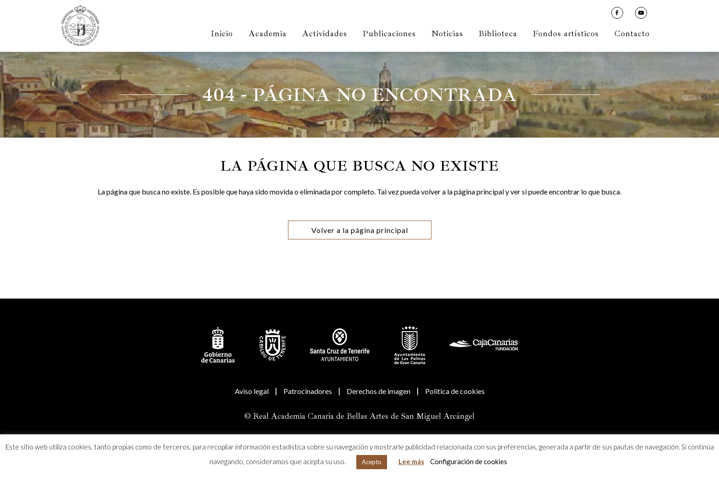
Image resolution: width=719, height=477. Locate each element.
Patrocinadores (307, 391)
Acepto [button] (372, 462)
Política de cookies (455, 391)
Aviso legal (252, 391)
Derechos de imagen (378, 391)
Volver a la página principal (359, 230)
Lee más (411, 461)
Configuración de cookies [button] (468, 461)
